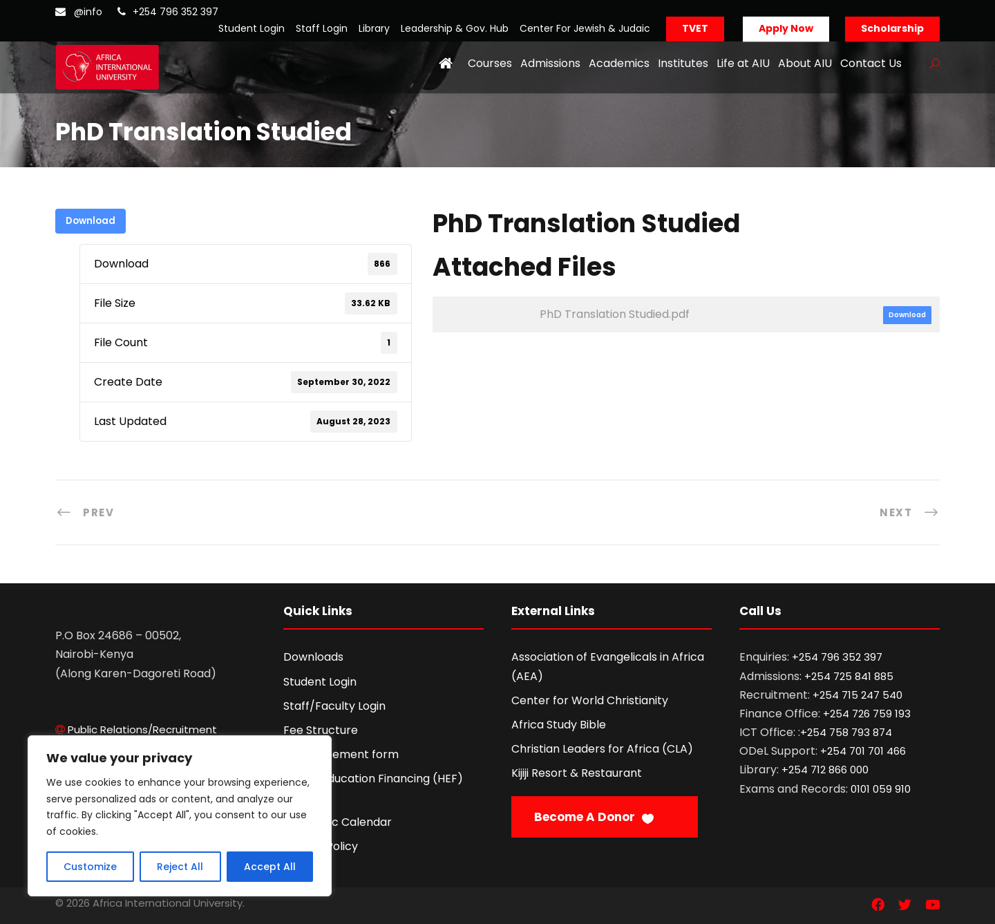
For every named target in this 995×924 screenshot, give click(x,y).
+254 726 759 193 (867, 713)
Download (90, 220)
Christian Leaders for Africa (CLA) (602, 749)
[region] (180, 815)
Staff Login (322, 28)
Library (374, 28)
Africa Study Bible (558, 725)
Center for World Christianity (589, 700)
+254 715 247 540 (857, 695)
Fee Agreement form (341, 754)
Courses (490, 63)
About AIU (805, 63)
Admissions (550, 63)
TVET (695, 28)
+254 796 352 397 (175, 12)
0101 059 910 (881, 789)
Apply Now (786, 28)
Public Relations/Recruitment (142, 729)
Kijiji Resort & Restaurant (576, 773)
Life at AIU (743, 63)
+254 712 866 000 (825, 769)
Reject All (180, 867)
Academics (619, 63)
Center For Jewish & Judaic (585, 28)
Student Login (251, 28)
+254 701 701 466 (863, 751)
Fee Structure (320, 730)
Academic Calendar (337, 822)
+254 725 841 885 (848, 676)
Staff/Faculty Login (334, 706)
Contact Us (871, 63)
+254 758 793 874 (846, 732)
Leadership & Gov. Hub (455, 28)
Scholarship (892, 28)
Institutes (683, 63)
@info (88, 12)
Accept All (270, 867)
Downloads (313, 657)
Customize (90, 867)
